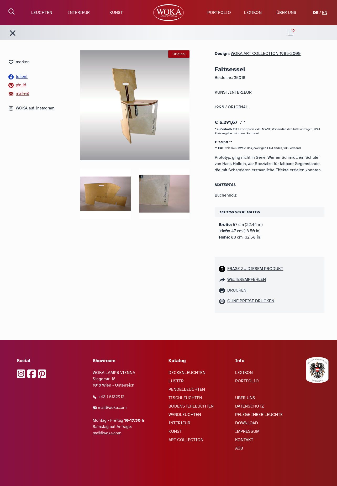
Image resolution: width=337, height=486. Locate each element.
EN (324, 12)
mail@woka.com (110, 407)
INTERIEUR (79, 12)
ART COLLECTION (185, 439)
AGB (239, 448)
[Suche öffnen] (11, 11)
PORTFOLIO (219, 12)
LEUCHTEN (41, 12)
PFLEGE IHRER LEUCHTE (259, 414)
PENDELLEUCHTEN (186, 389)
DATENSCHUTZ (249, 406)
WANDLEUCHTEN (184, 414)
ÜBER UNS (286, 12)
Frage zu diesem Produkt (255, 268)
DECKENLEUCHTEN (187, 372)
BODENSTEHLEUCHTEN (191, 406)
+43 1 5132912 (108, 396)
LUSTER (176, 381)
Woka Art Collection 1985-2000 (266, 53)
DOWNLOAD (246, 423)
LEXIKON (253, 12)
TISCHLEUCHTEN (185, 397)
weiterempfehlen (246, 279)
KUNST (116, 12)
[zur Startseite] (168, 12)
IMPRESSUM (247, 431)
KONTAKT (244, 439)
